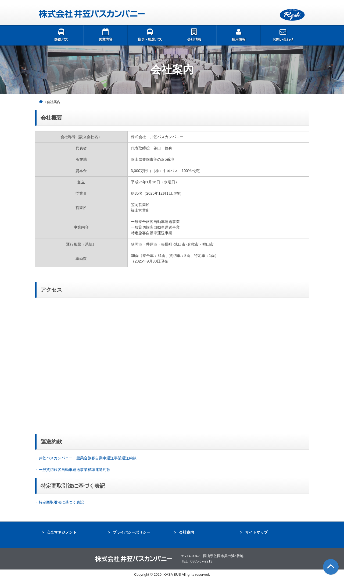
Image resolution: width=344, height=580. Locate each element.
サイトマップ (256, 532)
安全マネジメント (61, 532)
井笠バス (92, 14)
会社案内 (186, 532)
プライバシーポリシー (131, 532)
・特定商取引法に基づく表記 (59, 502)
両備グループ (292, 15)
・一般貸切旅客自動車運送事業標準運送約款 (73, 469)
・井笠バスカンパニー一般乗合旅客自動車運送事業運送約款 (86, 458)
